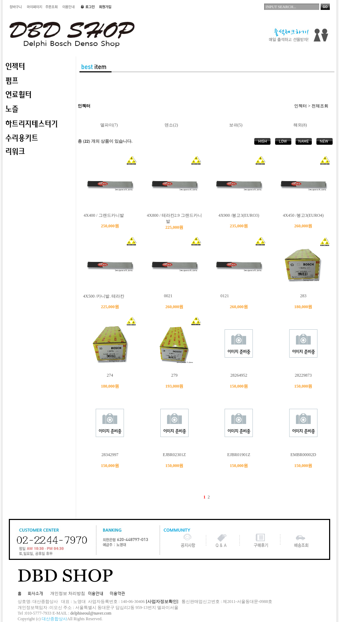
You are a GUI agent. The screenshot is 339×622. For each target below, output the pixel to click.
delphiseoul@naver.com (90, 613)
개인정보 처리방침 (67, 593)
